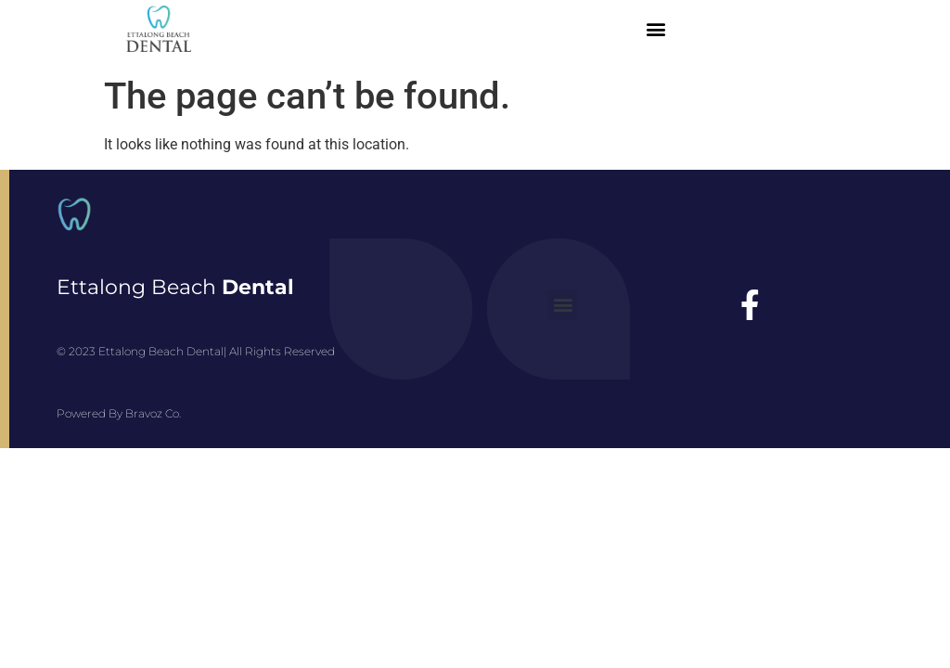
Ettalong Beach (175, 287)
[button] (655, 29)
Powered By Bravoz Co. (119, 413)
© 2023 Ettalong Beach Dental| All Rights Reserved (196, 351)
